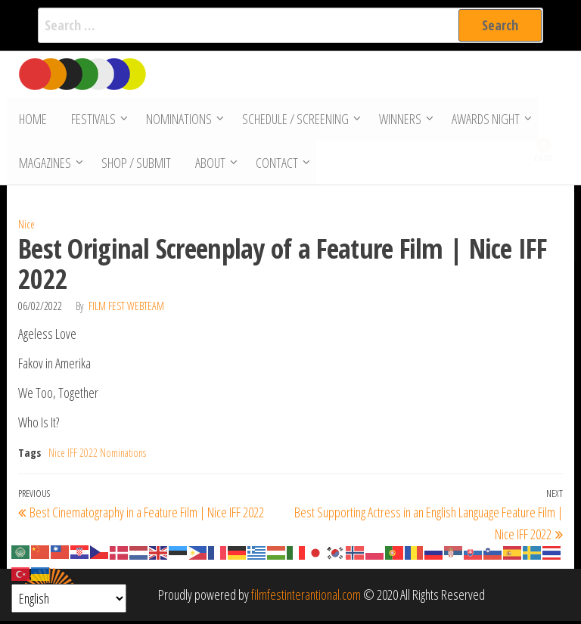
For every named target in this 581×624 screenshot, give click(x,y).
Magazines (44, 165)
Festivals (91, 119)
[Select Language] (68, 598)
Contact (274, 165)
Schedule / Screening (293, 119)
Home (32, 119)
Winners (398, 119)
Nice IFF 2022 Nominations (97, 456)
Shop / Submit (135, 165)
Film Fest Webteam (126, 309)
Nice (26, 227)
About (208, 165)
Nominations (177, 119)
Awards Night (483, 119)
